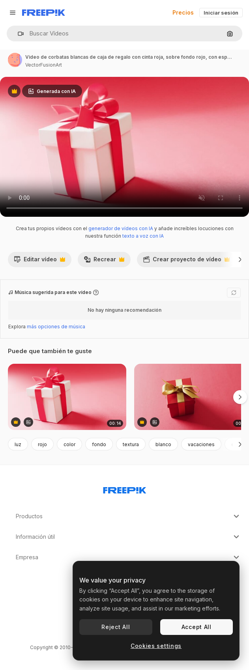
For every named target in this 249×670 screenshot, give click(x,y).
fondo (99, 444)
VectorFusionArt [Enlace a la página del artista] (43, 65)
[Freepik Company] (125, 489)
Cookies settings (156, 645)
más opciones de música (56, 326)
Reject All (115, 626)
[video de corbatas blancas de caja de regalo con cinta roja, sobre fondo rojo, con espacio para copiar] (67, 397)
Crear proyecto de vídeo (186, 261)
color (69, 444)
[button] (17, 34)
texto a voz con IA (143, 236)
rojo (42, 444)
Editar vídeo (39, 261)
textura (131, 444)
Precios (183, 12)
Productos (128, 516)
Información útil (128, 537)
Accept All (197, 626)
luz (18, 444)
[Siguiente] (240, 259)
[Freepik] (43, 12)
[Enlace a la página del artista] (15, 60)
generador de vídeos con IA (120, 228)
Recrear (104, 261)
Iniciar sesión (221, 12)
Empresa (128, 557)
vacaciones (201, 444)
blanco (163, 444)
